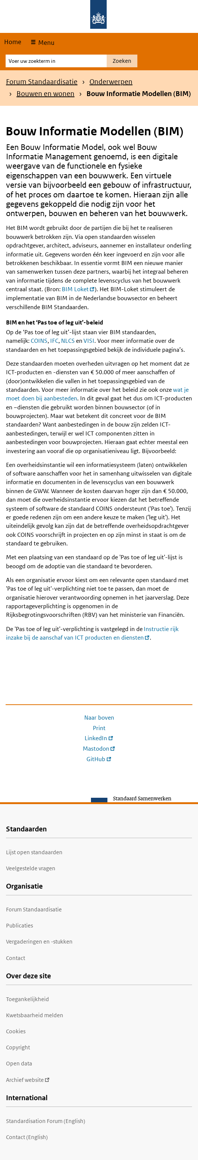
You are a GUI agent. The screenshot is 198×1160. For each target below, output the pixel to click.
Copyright (18, 1047)
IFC (54, 341)
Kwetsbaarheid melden (34, 1015)
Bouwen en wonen (45, 93)
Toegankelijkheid (27, 999)
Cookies (15, 1031)
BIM (78, 289)
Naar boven (99, 717)
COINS (39, 341)
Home (12, 42)
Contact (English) (27, 1137)
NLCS (68, 341)
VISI (88, 341)
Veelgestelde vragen (30, 868)
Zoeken (122, 60)
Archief (28, 1079)
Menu (45, 43)
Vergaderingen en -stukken (39, 941)
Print (99, 728)
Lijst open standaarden (34, 852)
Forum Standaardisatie (41, 81)
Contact (15, 957)
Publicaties (19, 925)
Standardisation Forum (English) (45, 1120)
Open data (19, 1063)
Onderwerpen (110, 81)
